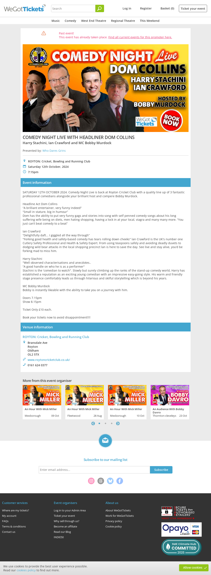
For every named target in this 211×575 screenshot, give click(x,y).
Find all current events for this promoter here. (140, 37)
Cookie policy (114, 526)
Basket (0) (167, 8)
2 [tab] (105, 423)
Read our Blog (62, 532)
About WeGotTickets (118, 510)
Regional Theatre (123, 21)
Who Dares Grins (54, 151)
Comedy (70, 21)
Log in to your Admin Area (70, 510)
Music (56, 21)
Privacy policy (114, 521)
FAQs (5, 521)
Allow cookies (192, 567)
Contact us (8, 532)
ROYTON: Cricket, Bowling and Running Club (56, 337)
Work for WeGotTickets (120, 516)
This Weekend (149, 21)
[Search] (99, 8)
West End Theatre (93, 21)
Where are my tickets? (15, 510)
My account (9, 516)
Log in (127, 8)
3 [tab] (112, 423)
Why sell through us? (66, 521)
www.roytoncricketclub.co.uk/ (49, 360)
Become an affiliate (65, 526)
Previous (93, 423)
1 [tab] (99, 423)
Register (146, 8)
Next (118, 423)
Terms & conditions (14, 526)
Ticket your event (193, 8)
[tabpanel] (42, 401)
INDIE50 (59, 537)
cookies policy (26, 570)
